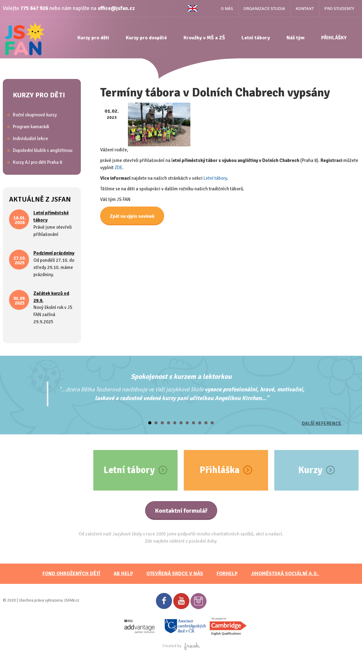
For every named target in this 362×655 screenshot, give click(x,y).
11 (212, 422)
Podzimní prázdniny (53, 253)
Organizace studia (264, 8)
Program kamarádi (31, 127)
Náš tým (295, 38)
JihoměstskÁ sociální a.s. (285, 573)
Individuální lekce (30, 138)
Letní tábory (256, 38)
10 (206, 422)
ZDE (118, 167)
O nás (227, 8)
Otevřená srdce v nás (174, 573)
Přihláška (220, 470)
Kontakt (305, 8)
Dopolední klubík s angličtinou (42, 150)
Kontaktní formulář (181, 511)
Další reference (321, 423)
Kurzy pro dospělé (146, 38)
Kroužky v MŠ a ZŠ (204, 38)
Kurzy (310, 470)
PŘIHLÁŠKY (334, 38)
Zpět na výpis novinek (132, 216)
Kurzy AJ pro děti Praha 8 (37, 162)
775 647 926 (34, 8)
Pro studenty (339, 8)
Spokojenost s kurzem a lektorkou (181, 376)
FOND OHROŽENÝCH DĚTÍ (71, 573)
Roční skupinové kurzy (35, 115)
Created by (181, 645)
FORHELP (227, 573)
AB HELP (123, 573)
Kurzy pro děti (93, 38)
